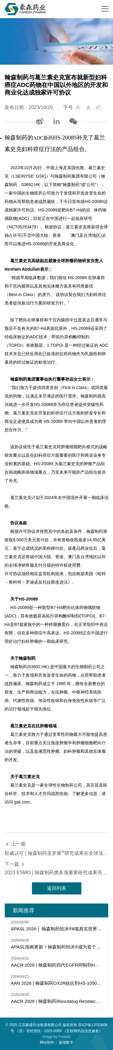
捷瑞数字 (66, 1042)
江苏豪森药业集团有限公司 (40, 1025)
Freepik (64, 1037)
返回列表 (56, 888)
